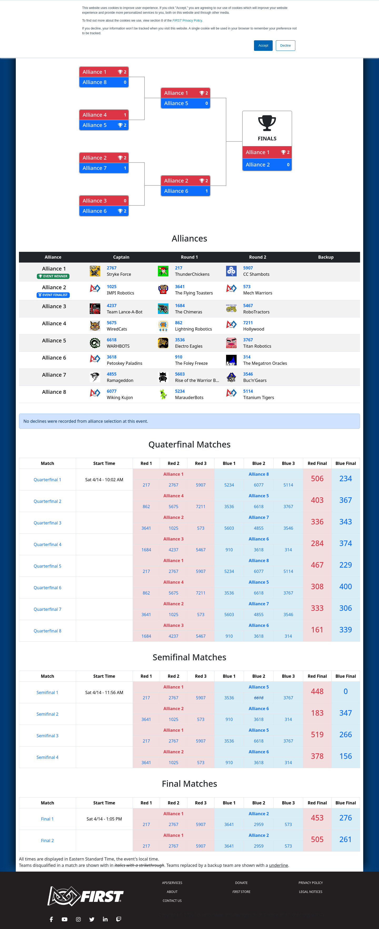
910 (178, 357)
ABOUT (172, 891)
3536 (180, 340)
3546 (248, 374)
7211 (248, 323)
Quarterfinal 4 (47, 544)
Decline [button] (285, 45)
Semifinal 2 (47, 714)
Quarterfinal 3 (47, 523)
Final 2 (47, 840)
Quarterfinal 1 (47, 480)
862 (178, 323)
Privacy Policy (187, 20)
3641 (180, 286)
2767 (112, 268)
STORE (241, 891)
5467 (248, 305)
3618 (112, 357)
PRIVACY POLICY (310, 883)
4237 (112, 305)
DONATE (241, 883)
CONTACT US (172, 900)
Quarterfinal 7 (47, 609)
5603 (180, 374)
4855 (112, 374)
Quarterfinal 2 (47, 501)
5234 (180, 391)
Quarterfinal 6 (47, 588)
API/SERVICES (172, 883)
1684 (180, 305)
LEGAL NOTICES (310, 891)
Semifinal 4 (47, 757)
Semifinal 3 (47, 736)
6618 (112, 340)
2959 (259, 824)
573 (246, 286)
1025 (112, 286)
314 (246, 357)
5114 (248, 391)
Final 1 (47, 819)
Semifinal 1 (47, 692)
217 (178, 268)
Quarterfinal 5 (47, 566)
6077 (112, 391)
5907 (248, 268)
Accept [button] (263, 45)
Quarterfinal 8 (47, 631)
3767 (248, 340)
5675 (112, 323)
